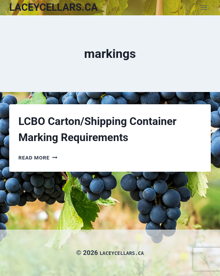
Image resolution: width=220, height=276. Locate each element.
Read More (37, 157)
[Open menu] (204, 7)
